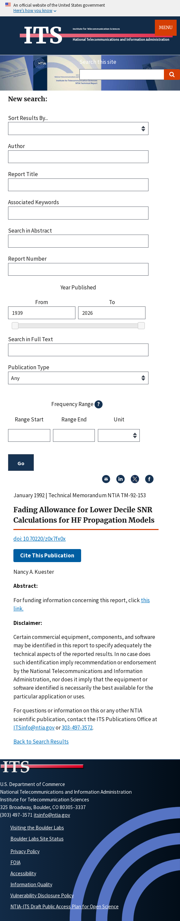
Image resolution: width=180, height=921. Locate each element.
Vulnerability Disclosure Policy (42, 895)
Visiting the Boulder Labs (37, 827)
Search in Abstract (30, 231)
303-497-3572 (77, 727)
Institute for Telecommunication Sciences (96, 28)
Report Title (23, 174)
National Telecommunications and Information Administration (121, 39)
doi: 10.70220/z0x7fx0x (39, 538)
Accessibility (23, 873)
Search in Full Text (30, 339)
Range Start (29, 419)
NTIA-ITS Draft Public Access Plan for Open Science (64, 906)
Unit (119, 419)
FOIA (15, 862)
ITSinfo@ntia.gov (34, 727)
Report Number (27, 259)
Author (16, 146)
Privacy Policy (25, 851)
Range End (74, 419)
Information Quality (31, 884)
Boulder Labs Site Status (37, 838)
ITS (43, 35)
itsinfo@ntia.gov (52, 815)
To (112, 302)
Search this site (97, 61)
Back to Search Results (41, 741)
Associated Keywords (33, 202)
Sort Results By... (28, 118)
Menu (166, 27)
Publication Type (28, 367)
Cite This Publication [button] (47, 555)
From (41, 302)
